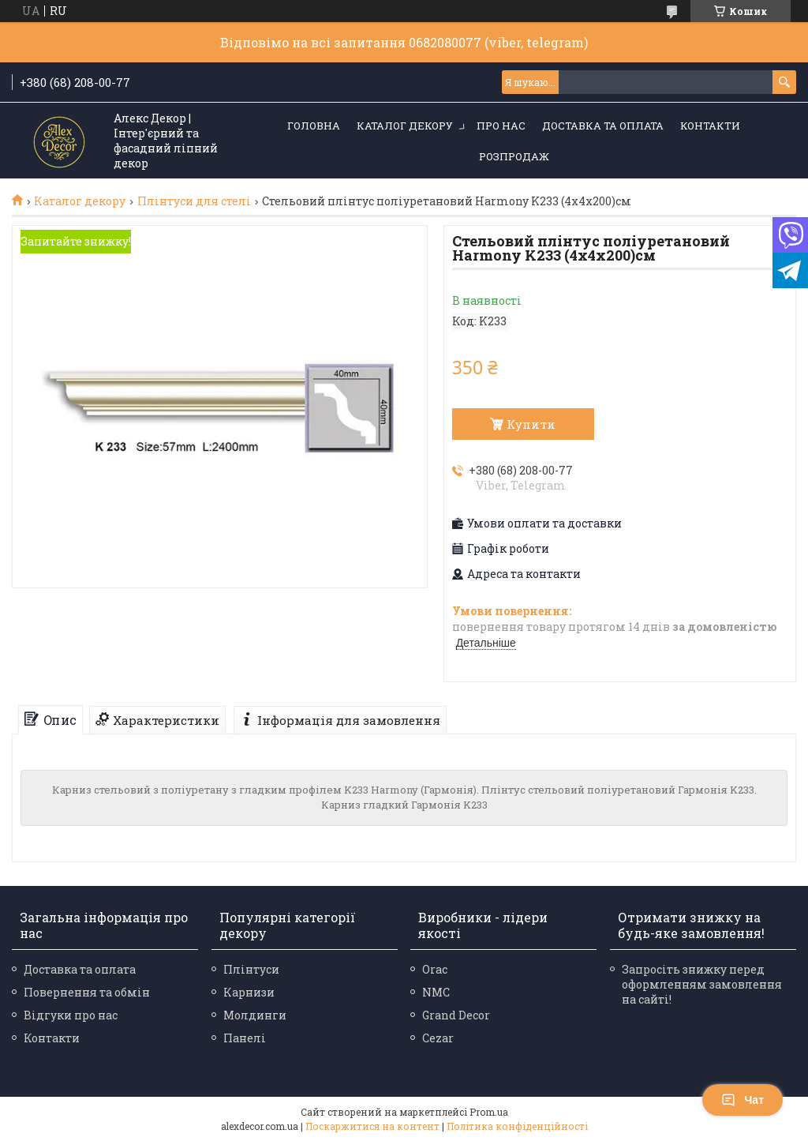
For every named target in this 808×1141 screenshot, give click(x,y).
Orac (434, 969)
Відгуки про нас (71, 1015)
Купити (531, 424)
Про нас (501, 125)
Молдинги (254, 1015)
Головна (313, 125)
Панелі (244, 1037)
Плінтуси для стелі (194, 201)
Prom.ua (488, 1111)
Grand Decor (456, 1015)
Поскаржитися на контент (372, 1126)
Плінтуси (251, 969)
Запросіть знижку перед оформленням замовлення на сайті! (702, 984)
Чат (742, 1100)
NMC (436, 992)
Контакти (710, 125)
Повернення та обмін (87, 992)
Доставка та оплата (603, 125)
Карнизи (249, 992)
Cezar (438, 1037)
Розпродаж (514, 156)
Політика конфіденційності (517, 1126)
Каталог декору (405, 125)
